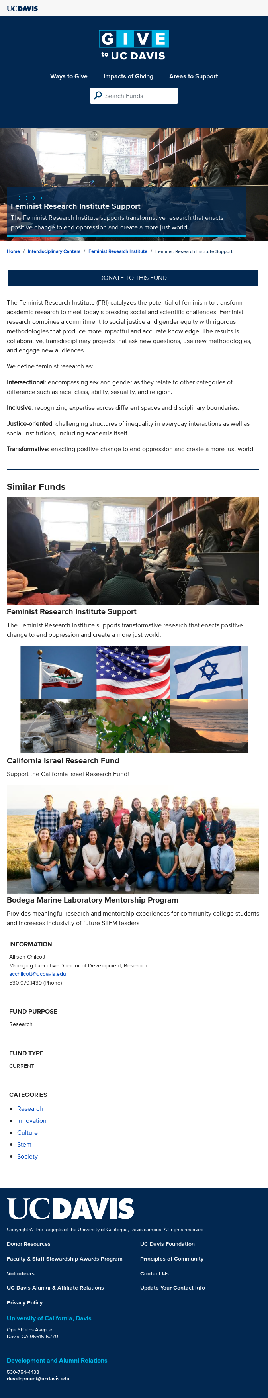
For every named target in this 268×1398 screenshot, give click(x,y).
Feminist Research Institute (117, 251)
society (27, 1156)
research (30, 1108)
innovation (32, 1120)
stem (24, 1144)
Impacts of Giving (128, 76)
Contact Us (154, 1273)
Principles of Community (171, 1259)
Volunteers (21, 1273)
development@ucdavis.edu (38, 1378)
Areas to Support (193, 76)
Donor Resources (29, 1244)
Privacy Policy (25, 1302)
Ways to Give (69, 76)
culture (27, 1132)
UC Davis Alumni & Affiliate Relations (55, 1288)
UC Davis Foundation (167, 1244)
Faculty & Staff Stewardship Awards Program (65, 1259)
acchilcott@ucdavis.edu (37, 973)
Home (13, 251)
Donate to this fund (133, 277)
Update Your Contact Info (172, 1288)
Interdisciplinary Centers (54, 251)
